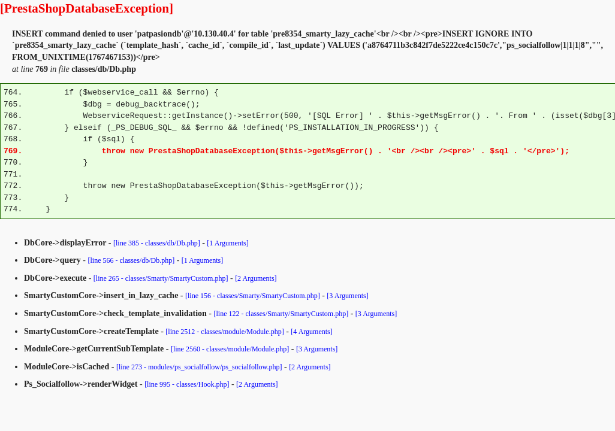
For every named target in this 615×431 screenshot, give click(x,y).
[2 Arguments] (255, 278)
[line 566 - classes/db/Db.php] (131, 260)
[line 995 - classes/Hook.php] (186, 384)
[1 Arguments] (227, 243)
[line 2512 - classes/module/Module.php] (224, 331)
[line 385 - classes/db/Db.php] (156, 243)
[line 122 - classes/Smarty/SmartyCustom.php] (280, 313)
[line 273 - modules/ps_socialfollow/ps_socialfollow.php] (199, 367)
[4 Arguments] (311, 331)
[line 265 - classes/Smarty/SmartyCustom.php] (161, 278)
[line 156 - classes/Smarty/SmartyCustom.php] (252, 296)
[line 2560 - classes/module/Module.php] (230, 349)
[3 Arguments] (347, 296)
